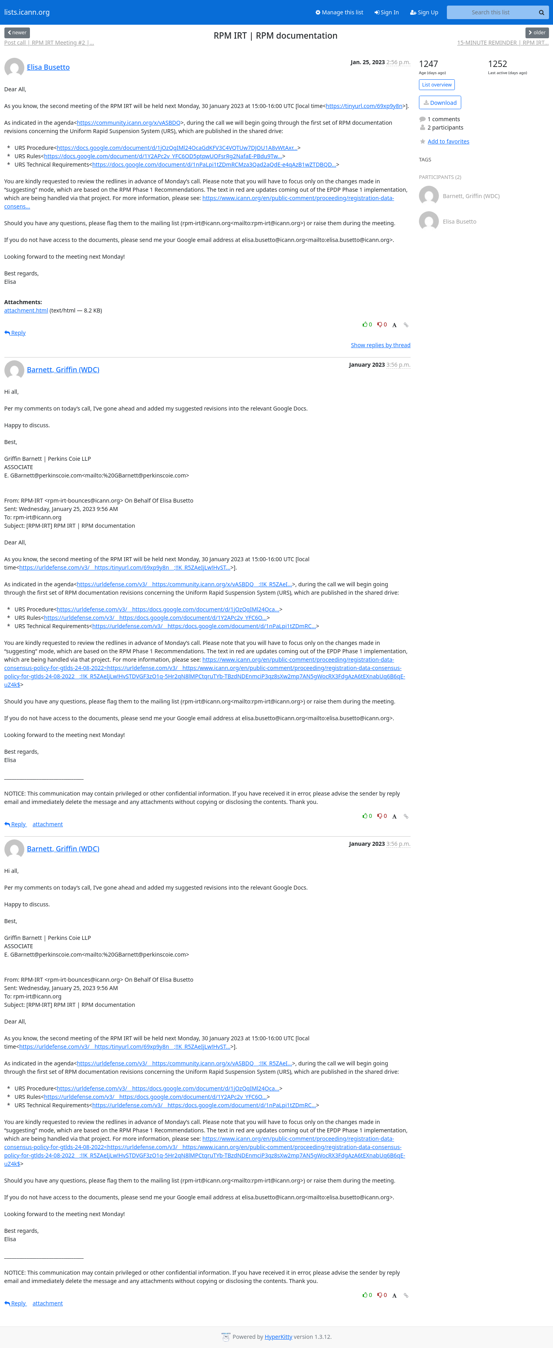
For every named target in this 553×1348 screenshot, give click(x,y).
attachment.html (26, 310)
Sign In (387, 12)
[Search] (542, 12)
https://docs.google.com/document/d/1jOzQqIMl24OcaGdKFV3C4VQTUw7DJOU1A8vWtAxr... (177, 147)
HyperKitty (278, 1336)
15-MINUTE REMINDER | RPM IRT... (503, 42)
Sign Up (424, 12)
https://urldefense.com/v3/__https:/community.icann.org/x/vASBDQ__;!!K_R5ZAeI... (184, 584)
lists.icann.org (27, 12)
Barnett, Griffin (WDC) (63, 369)
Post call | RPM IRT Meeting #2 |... (49, 42)
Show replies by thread (381, 345)
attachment (48, 824)
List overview (437, 84)
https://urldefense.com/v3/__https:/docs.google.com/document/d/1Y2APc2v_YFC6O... (155, 617)
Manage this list (339, 12)
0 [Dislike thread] (382, 324)
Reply (15, 332)
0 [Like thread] (368, 324)
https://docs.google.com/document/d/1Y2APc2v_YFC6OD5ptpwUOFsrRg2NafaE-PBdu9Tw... (163, 156)
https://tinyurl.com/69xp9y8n (364, 106)
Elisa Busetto (48, 67)
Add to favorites (444, 141)
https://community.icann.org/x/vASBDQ (129, 122)
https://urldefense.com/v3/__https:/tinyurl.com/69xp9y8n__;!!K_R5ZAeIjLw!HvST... (124, 567)
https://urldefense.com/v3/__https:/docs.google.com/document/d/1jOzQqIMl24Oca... (168, 609)
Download (440, 102)
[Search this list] (491, 12)
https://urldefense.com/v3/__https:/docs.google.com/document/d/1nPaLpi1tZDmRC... (204, 626)
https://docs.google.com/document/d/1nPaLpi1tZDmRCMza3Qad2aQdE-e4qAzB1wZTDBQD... (214, 164)
